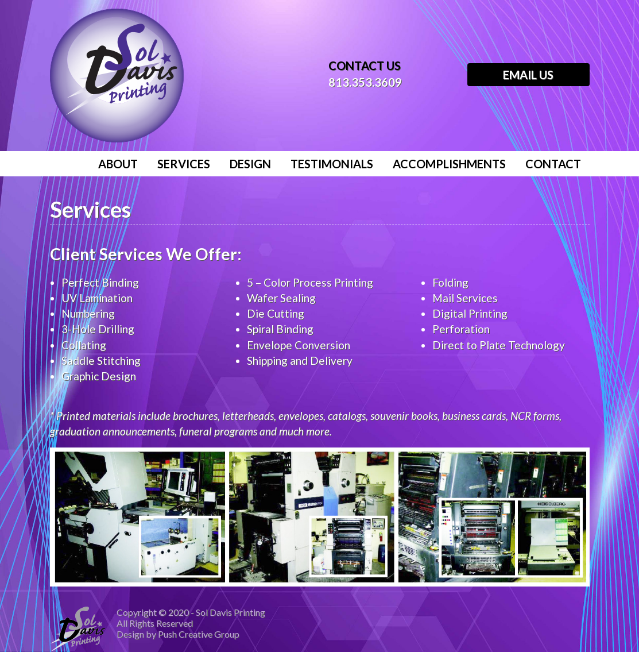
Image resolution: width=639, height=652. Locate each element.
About (118, 164)
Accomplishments (449, 164)
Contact (553, 164)
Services (183, 164)
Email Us (528, 75)
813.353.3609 (365, 82)
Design (250, 164)
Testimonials (332, 164)
